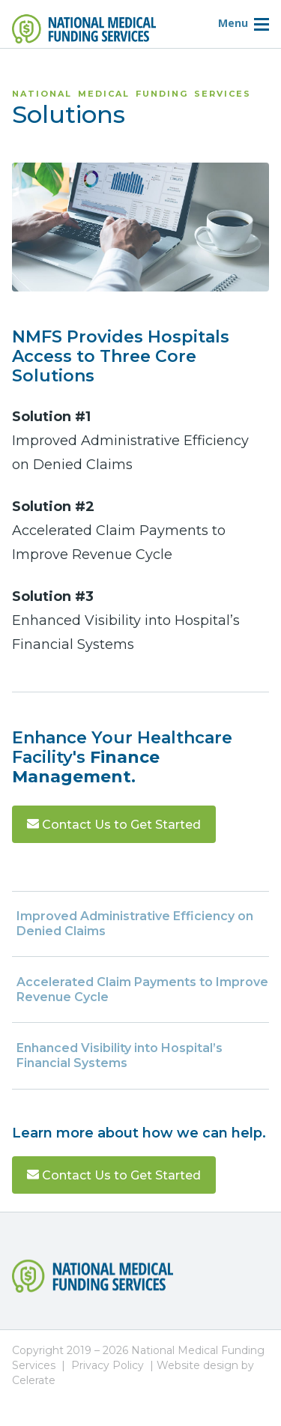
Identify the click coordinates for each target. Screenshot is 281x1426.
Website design (197, 1365)
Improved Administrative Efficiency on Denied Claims (134, 923)
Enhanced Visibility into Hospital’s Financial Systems (119, 1055)
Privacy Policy (107, 1365)
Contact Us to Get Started (114, 825)
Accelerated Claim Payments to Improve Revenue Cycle (142, 989)
